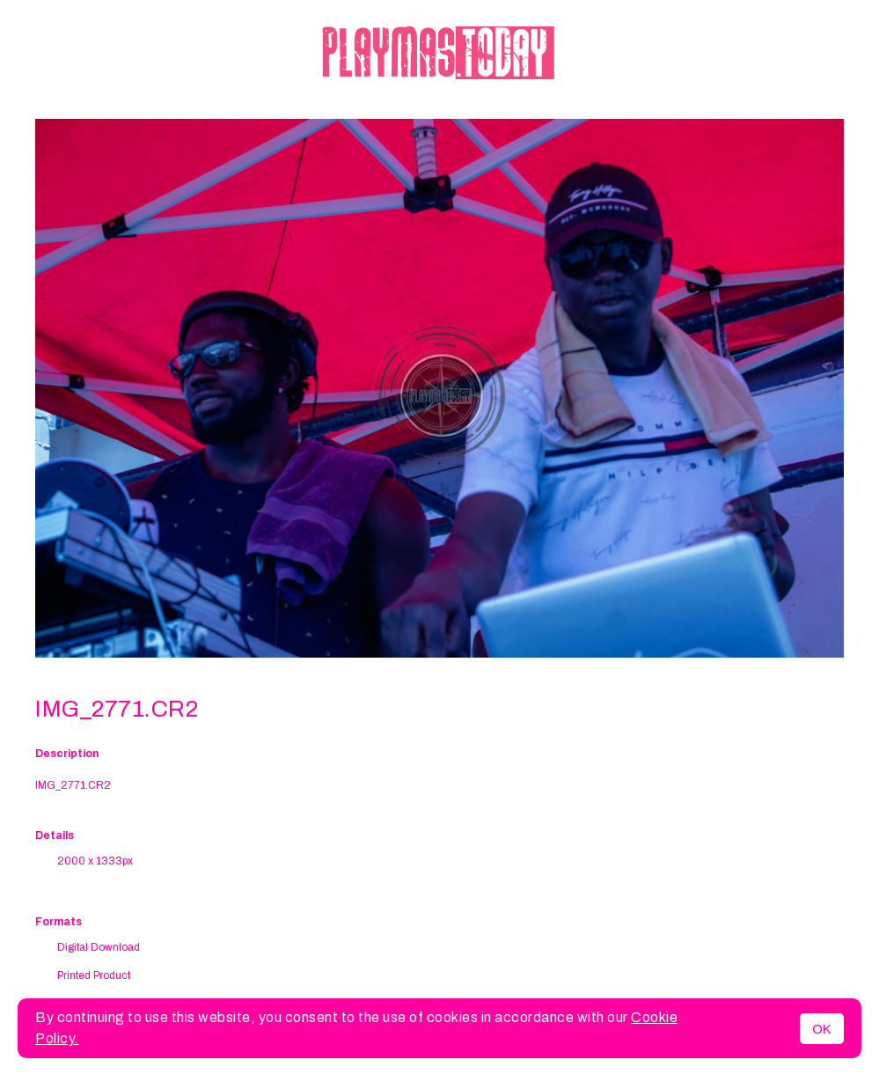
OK (821, 1028)
